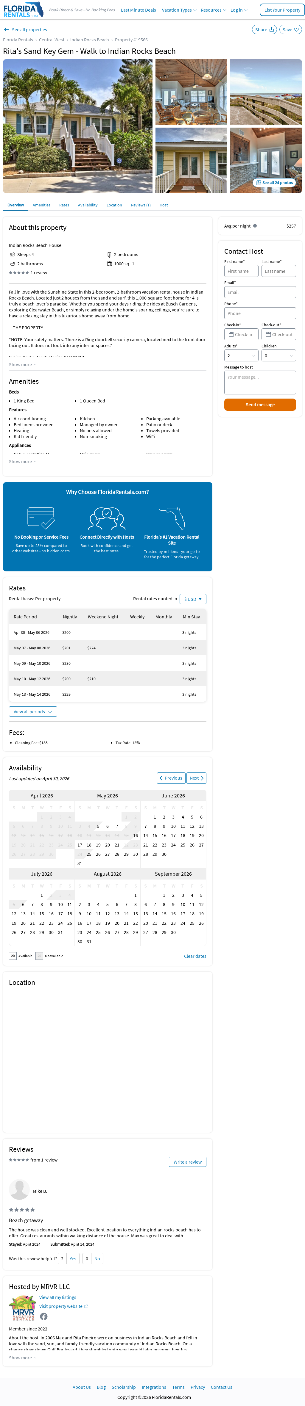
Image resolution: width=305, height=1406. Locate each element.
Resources (211, 10)
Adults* (230, 346)
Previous (173, 778)
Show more (20, 364)
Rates (64, 205)
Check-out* (271, 324)
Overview (15, 205)
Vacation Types (177, 10)
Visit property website (61, 1306)
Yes (73, 1258)
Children (269, 346)
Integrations (154, 1387)
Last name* (272, 261)
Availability (88, 205)
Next (194, 778)
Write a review (188, 1162)
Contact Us (221, 1387)
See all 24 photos (277, 182)
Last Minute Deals (138, 10)
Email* (230, 282)
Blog (101, 1387)
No (97, 1258)
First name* (234, 261)
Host (164, 205)
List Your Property (282, 10)
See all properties (29, 29)
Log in (237, 10)
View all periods (29, 711)
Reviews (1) (141, 205)
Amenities (41, 205)
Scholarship (124, 1387)
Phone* (231, 303)
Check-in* (232, 324)
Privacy (198, 1387)
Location (114, 205)
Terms (178, 1387)
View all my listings (57, 1297)
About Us (82, 1387)
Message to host (238, 367)
